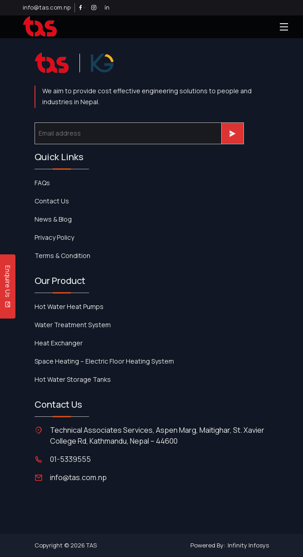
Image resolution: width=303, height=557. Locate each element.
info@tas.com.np (46, 7)
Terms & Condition (62, 255)
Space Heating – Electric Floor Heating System (104, 361)
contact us (52, 201)
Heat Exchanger (59, 343)
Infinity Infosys (248, 545)
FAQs (42, 182)
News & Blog (53, 219)
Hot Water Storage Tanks (73, 379)
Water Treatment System (73, 324)
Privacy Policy (54, 237)
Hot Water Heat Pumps (69, 306)
